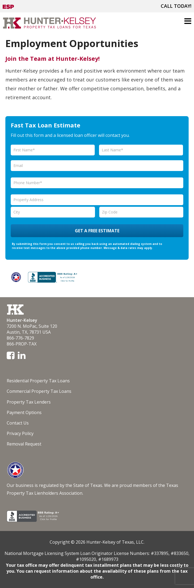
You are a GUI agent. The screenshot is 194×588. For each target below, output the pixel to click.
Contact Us (18, 423)
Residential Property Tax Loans (38, 381)
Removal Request (24, 444)
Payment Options (24, 412)
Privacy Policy (20, 433)
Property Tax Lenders (29, 402)
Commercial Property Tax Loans (39, 391)
